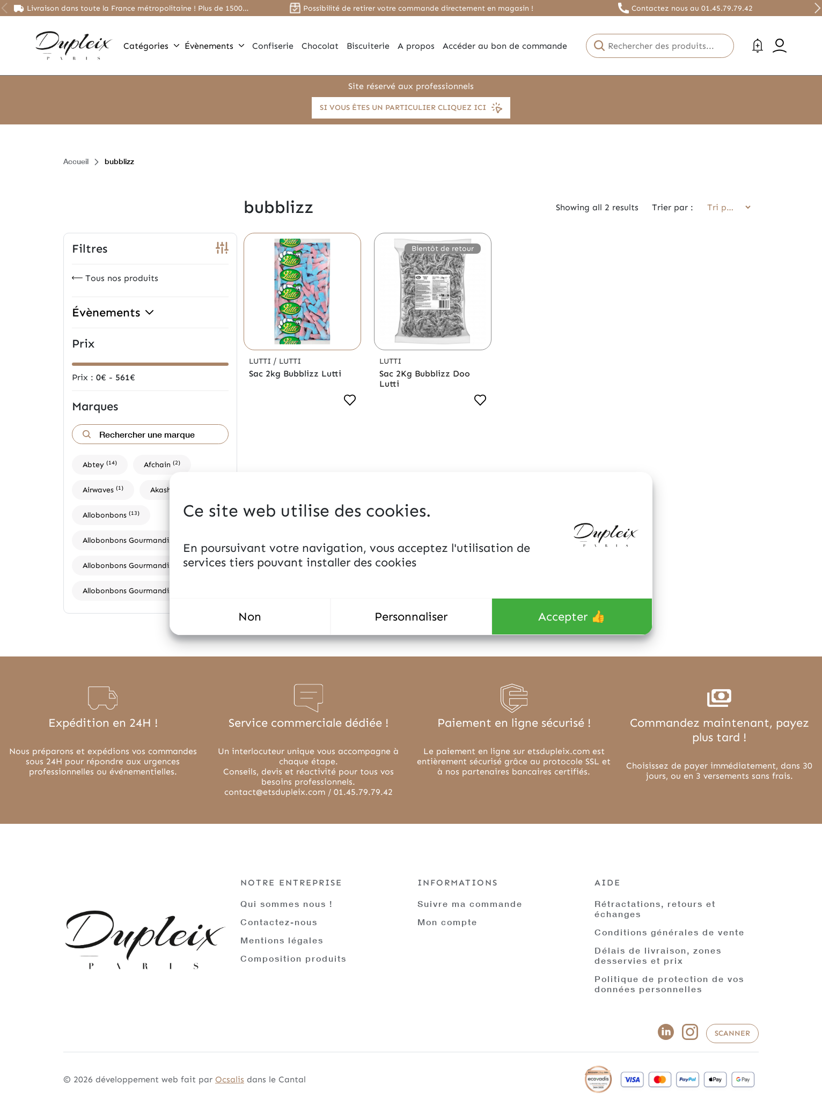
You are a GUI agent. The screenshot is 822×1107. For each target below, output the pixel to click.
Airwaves (103, 489)
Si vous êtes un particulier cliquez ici (411, 107)
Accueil (76, 161)
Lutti (261, 361)
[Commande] (725, 207)
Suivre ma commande (470, 903)
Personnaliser (411, 616)
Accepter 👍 (571, 616)
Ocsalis (229, 1079)
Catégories (151, 46)
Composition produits (293, 958)
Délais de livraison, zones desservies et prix (658, 955)
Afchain (162, 464)
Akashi (166, 489)
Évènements (214, 46)
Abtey (100, 464)
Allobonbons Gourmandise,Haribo (148, 590)
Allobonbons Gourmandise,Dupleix (149, 565)
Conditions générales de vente (670, 932)
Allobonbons (111, 515)
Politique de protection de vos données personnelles (669, 983)
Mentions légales (282, 940)
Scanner (732, 1033)
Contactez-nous (279, 922)
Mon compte (447, 922)
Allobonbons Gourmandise (136, 540)
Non (249, 616)
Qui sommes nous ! (286, 903)
